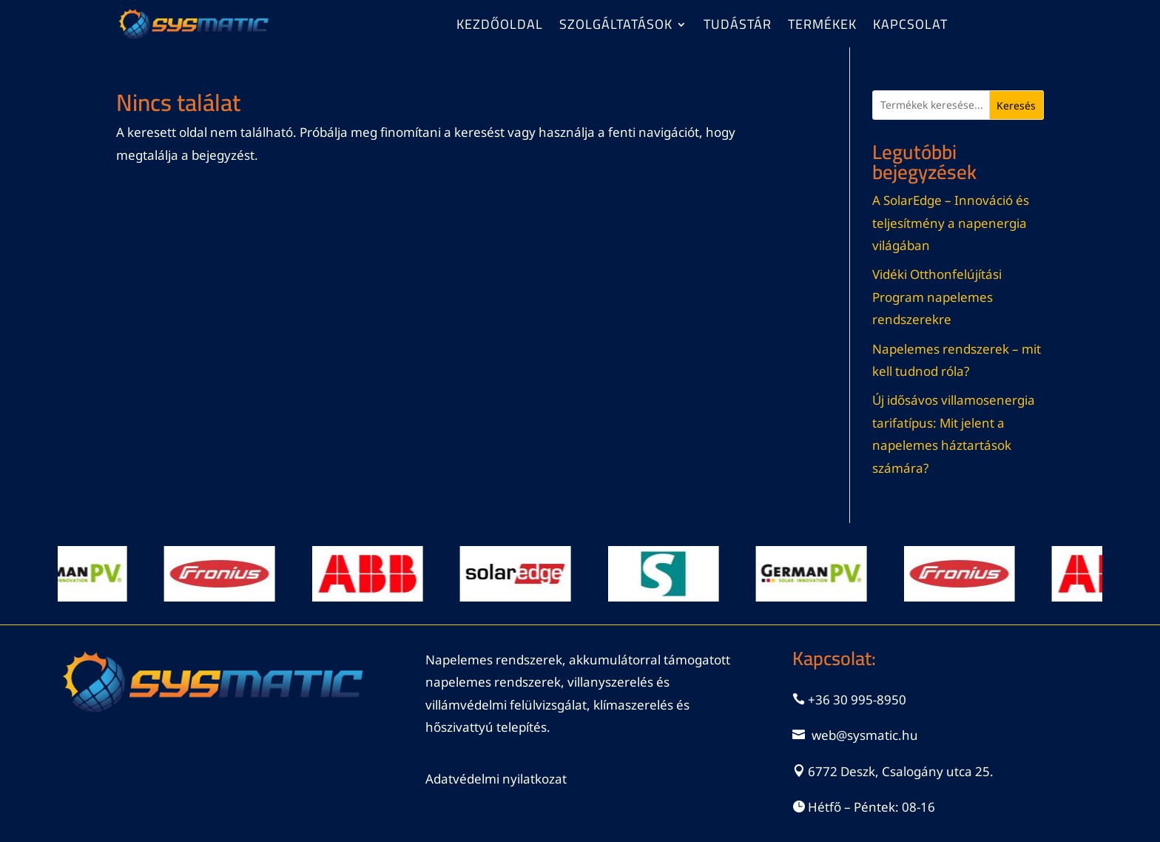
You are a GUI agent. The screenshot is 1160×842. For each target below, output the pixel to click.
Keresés (1016, 105)
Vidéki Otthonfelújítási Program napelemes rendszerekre (937, 297)
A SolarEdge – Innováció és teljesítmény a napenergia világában (950, 223)
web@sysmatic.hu (865, 735)
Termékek (822, 27)
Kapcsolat (910, 27)
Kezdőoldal (499, 27)
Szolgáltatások (615, 27)
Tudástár (738, 27)
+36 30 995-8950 (857, 699)
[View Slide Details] (77, 574)
